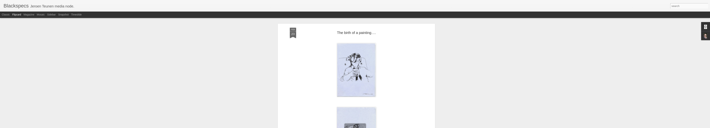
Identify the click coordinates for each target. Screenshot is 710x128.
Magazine (29, 14)
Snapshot (63, 14)
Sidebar (51, 14)
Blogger (366, 126)
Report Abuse (377, 126)
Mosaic (41, 14)
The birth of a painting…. (356, 19)
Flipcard (16, 14)
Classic (6, 14)
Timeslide (76, 14)
